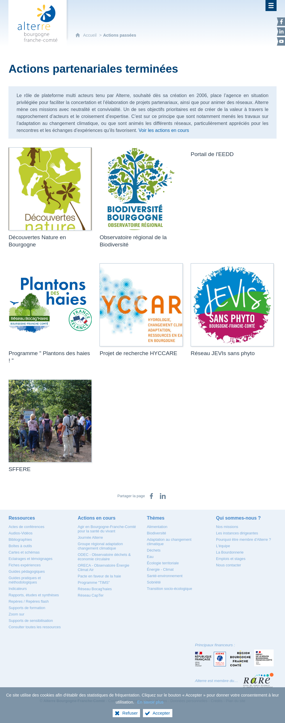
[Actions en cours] (97, 518)
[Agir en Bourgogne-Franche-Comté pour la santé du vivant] (107, 529)
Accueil (90, 35)
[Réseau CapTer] (91, 595)
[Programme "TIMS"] (94, 582)
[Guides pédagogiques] (26, 571)
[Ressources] (21, 518)
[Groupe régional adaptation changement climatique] (100, 546)
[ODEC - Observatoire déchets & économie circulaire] (104, 556)
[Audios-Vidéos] (20, 533)
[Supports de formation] (26, 608)
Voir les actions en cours (164, 130)
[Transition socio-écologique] (169, 588)
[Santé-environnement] (165, 576)
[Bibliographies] (20, 539)
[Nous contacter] (228, 565)
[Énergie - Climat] (160, 569)
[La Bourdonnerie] (230, 552)
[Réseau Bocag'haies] (95, 589)
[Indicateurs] (17, 588)
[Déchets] (154, 550)
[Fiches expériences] (24, 565)
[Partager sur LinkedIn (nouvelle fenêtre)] (163, 496)
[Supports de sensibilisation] (30, 620)
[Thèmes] (155, 518)
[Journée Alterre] (90, 537)
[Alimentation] (157, 527)
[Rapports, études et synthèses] (33, 595)
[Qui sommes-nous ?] (238, 518)
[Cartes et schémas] (24, 552)
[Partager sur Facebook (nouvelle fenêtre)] (151, 496)
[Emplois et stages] (230, 558)
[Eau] (150, 556)
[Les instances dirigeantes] (237, 533)
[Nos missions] (227, 527)
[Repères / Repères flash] (28, 601)
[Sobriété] (154, 582)
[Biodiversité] (156, 533)
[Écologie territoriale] (163, 563)
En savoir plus (150, 702)
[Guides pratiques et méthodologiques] (24, 580)
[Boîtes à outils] (20, 546)
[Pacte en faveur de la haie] (99, 576)
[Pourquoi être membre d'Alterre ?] (243, 539)
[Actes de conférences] (26, 527)
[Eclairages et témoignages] (30, 558)
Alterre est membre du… (216, 681)
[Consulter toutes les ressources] (34, 627)
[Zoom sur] (16, 614)
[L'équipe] (223, 546)
